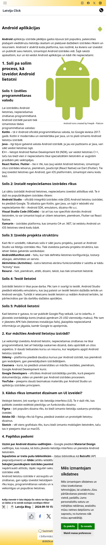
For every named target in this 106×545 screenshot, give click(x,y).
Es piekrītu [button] (69, 526)
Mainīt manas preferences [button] (77, 533)
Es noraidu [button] (86, 526)
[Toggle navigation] (5, 3)
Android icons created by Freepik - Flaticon (83, 123)
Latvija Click (12, 11)
